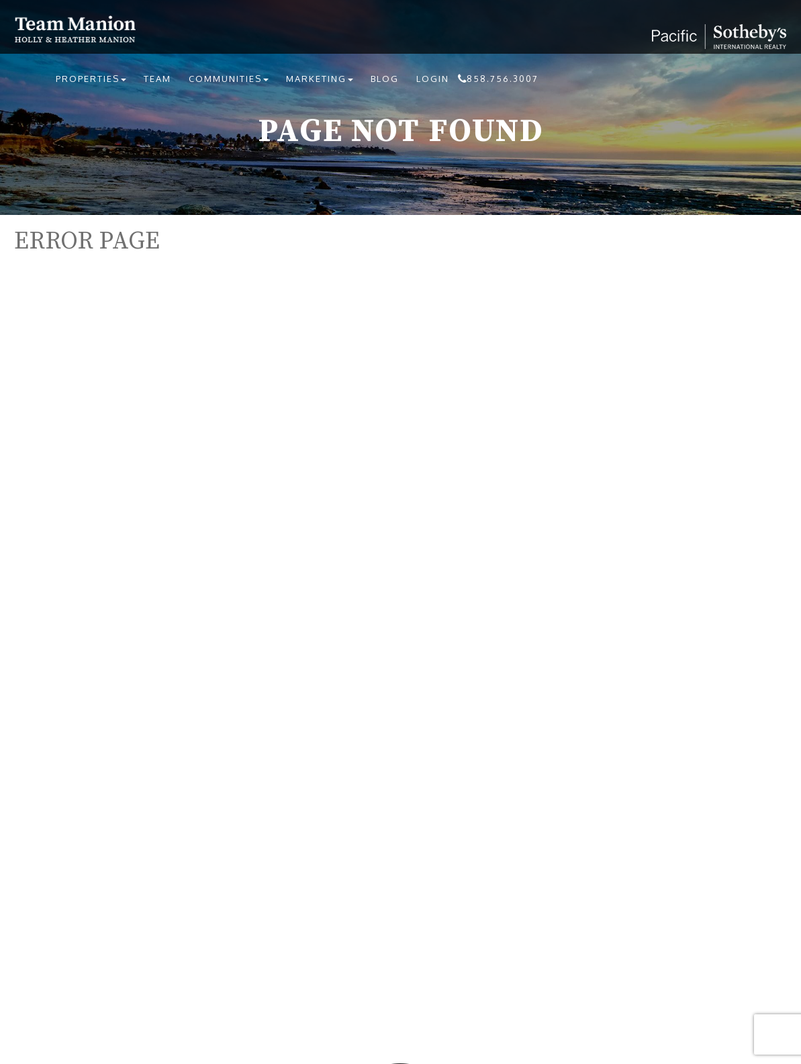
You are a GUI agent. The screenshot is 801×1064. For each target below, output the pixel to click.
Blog (385, 78)
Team (157, 78)
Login (432, 78)
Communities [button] (229, 78)
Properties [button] (91, 78)
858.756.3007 (502, 78)
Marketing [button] (319, 78)
